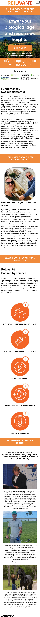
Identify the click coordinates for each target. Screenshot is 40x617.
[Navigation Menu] (38, 2)
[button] (20, 48)
